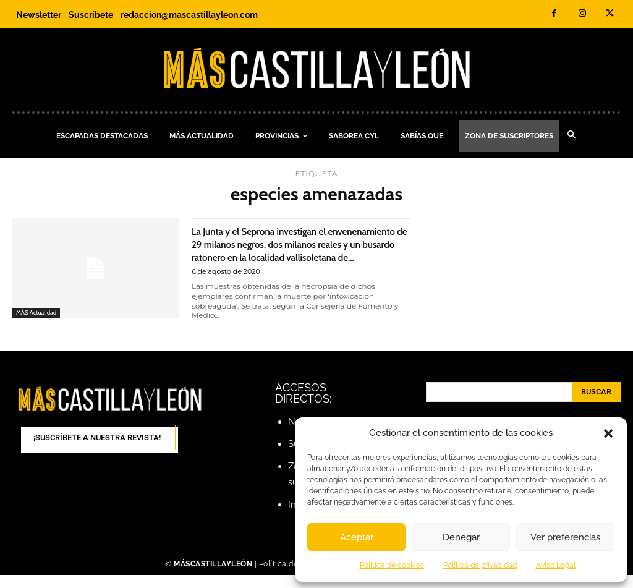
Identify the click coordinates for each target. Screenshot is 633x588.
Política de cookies (392, 565)
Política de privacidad (480, 565)
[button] (608, 433)
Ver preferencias (565, 537)
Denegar (461, 537)
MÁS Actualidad (38, 312)
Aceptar (356, 537)
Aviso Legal (556, 565)
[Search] (596, 405)
